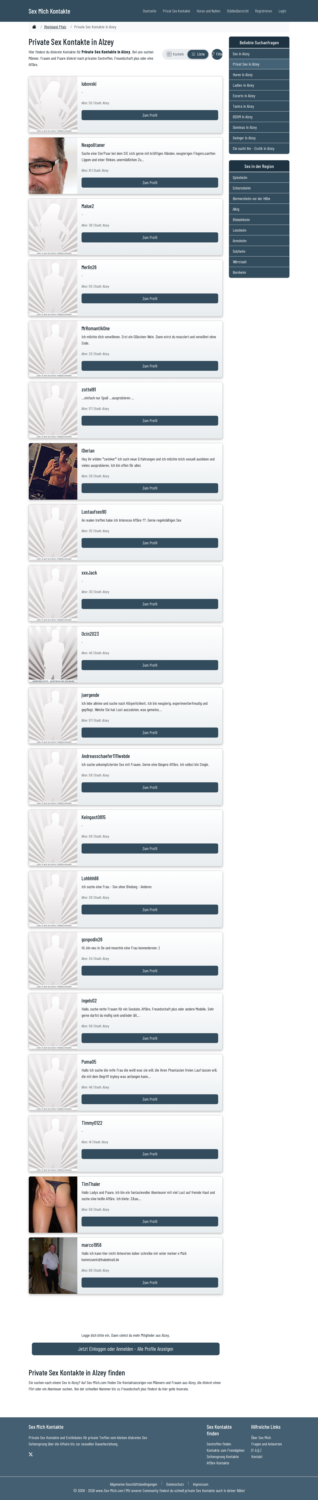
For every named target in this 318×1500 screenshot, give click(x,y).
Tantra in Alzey (243, 106)
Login (282, 10)
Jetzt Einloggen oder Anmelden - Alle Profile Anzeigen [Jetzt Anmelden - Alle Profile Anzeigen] (125, 1348)
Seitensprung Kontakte (223, 1456)
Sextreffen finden (219, 1443)
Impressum (200, 1484)
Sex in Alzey (241, 53)
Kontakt (256, 1456)
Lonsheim (239, 230)
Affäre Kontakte (218, 1462)
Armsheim (240, 240)
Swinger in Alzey (244, 137)
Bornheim (239, 272)
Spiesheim (240, 177)
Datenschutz (175, 1484)
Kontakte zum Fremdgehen (225, 1450)
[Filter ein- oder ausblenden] (217, 54)
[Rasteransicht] (175, 54)
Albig (236, 209)
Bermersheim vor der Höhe (251, 198)
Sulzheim (239, 251)
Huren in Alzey (243, 74)
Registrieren (263, 10)
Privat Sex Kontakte (176, 10)
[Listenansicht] (197, 54)
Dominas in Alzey (245, 127)
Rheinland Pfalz (55, 26)
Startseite (149, 10)
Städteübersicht (238, 10)
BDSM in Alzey (243, 116)
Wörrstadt (240, 261)
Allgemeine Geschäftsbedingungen (133, 1484)
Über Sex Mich (261, 1437)
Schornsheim (242, 187)
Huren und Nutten (208, 10)
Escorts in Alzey (244, 95)
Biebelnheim (241, 219)
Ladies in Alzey (243, 85)
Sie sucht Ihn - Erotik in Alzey (253, 148)
